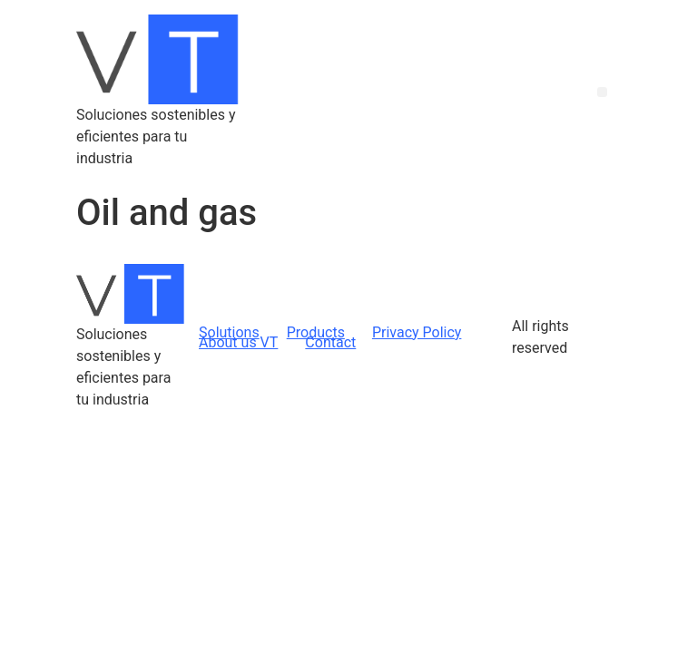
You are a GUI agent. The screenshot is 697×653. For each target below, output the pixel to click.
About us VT (238, 342)
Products (316, 332)
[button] (602, 92)
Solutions (229, 332)
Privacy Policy (417, 332)
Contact (330, 342)
